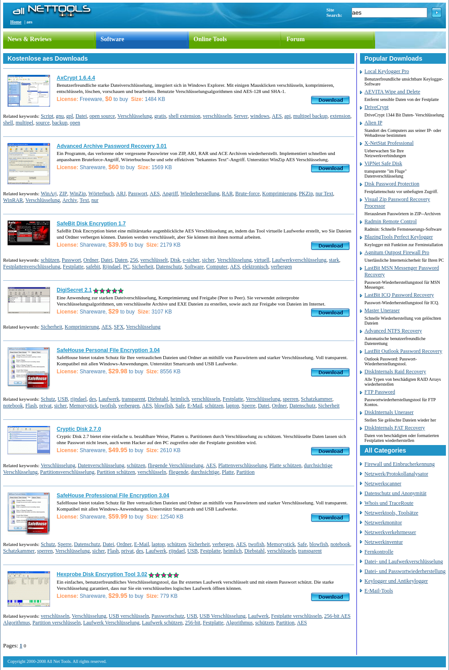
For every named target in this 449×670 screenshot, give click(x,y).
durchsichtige (205, 472)
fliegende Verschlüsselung (175, 465)
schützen (50, 260)
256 (134, 260)
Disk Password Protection (391, 184)
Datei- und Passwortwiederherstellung (404, 571)
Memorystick (83, 406)
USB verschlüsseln (129, 616)
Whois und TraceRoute (389, 503)
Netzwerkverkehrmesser (390, 532)
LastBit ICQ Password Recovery (399, 295)
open (75, 123)
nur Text (324, 193)
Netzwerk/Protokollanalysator (396, 474)
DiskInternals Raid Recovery (395, 371)
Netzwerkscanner (382, 483)
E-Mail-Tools (378, 591)
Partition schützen (116, 472)
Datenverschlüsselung (100, 465)
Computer (217, 266)
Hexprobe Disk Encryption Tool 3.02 (102, 574)
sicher (208, 260)
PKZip (306, 193)
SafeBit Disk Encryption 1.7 (91, 224)
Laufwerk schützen (162, 623)
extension (340, 116)
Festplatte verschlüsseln (296, 616)
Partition (245, 472)
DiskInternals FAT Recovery (394, 428)
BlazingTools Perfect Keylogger (398, 237)
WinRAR (13, 200)
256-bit (193, 623)
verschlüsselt (154, 260)
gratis (160, 116)
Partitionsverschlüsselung (67, 472)
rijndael (78, 399)
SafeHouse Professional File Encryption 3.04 (113, 495)
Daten (121, 260)
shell (8, 123)
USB (63, 399)
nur (94, 200)
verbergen (281, 266)
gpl (69, 116)
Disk (175, 260)
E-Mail (194, 406)
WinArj (49, 193)
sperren (290, 399)
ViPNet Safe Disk (383, 163)
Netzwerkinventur (383, 542)
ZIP (63, 193)
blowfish (164, 406)
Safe (180, 406)
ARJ (120, 193)
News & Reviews (30, 39)
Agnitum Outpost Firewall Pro (396, 252)
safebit (93, 266)
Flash (31, 406)
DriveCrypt (376, 107)
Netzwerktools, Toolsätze (391, 513)
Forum (295, 39)
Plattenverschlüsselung (242, 465)
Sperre (248, 406)
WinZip (78, 193)
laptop (232, 406)
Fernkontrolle (378, 552)
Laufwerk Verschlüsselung (111, 623)
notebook (13, 406)
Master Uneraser (382, 310)
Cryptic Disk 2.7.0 (79, 429)
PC (126, 266)
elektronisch (255, 266)
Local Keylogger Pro (386, 71)
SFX (119, 327)
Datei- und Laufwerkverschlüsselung (403, 561)
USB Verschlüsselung (222, 616)
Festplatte (73, 266)
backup (60, 123)
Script (47, 116)
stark (334, 260)
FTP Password (379, 392)
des (92, 399)
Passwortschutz (167, 616)
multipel (24, 123)
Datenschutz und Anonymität (395, 493)
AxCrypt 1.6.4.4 (76, 78)
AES (277, 116)
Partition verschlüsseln (56, 623)
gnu (60, 116)
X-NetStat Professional (389, 143)
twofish (108, 406)
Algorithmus (239, 623)
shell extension (185, 116)
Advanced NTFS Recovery (393, 331)
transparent (133, 399)
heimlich (179, 399)
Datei (81, 116)
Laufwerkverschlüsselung (299, 260)
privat (45, 406)
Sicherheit (143, 266)
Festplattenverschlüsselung (31, 266)
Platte (228, 472)
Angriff (170, 193)
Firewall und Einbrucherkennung (399, 464)
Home (16, 21)
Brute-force (247, 193)
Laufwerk (109, 399)
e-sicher (191, 260)
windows (259, 116)
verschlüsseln (217, 116)
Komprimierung (279, 193)
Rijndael (111, 266)
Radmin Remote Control (390, 221)
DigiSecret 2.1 (74, 290)
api (287, 116)
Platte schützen (285, 465)
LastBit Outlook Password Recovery (403, 351)
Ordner (90, 260)
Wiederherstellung (199, 193)
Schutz (48, 399)
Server (241, 116)
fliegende (179, 472)
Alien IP (373, 123)
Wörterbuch (100, 193)
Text (84, 200)
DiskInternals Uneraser (389, 412)
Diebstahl (158, 399)
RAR (227, 193)
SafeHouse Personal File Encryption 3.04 (108, 350)
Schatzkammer (316, 399)
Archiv (69, 200)
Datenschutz (169, 266)
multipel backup (310, 116)
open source (102, 116)
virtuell (262, 260)
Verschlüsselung (134, 116)
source (43, 123)
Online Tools (210, 39)
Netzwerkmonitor (383, 522)
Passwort (137, 193)
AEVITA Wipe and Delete (392, 92)
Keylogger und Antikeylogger (396, 581)
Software (112, 39)
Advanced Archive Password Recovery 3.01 (111, 146)
